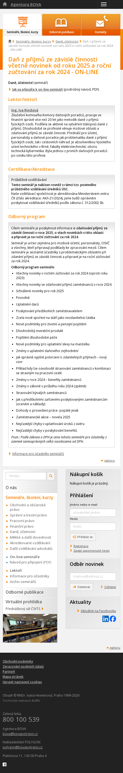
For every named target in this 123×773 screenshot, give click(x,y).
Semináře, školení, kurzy (33, 41)
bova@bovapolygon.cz (20, 734)
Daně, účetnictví (67, 41)
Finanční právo (22, 526)
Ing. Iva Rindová (24, 110)
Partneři (9, 671)
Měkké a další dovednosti (30, 537)
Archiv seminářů (23, 581)
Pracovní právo (22, 520)
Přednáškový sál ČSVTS (23, 608)
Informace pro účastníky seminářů (38, 453)
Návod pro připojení (26, 562)
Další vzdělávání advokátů (31, 548)
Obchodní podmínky (18, 661)
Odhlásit (110, 587)
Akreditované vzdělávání (30, 542)
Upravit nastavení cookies (22, 682)
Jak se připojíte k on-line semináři (37, 89)
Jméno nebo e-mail (83, 505)
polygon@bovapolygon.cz (23, 747)
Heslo (74, 519)
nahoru (109, 460)
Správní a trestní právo (28, 515)
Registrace (81, 546)
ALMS (36, 700)
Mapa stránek (13, 676)
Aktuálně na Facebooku (98, 611)
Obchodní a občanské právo (28, 507)
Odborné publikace (25, 592)
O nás (11, 487)
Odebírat (81, 587)
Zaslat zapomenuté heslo (92, 550)
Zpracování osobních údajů (23, 666)
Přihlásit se (83, 537)
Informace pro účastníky (29, 576)
